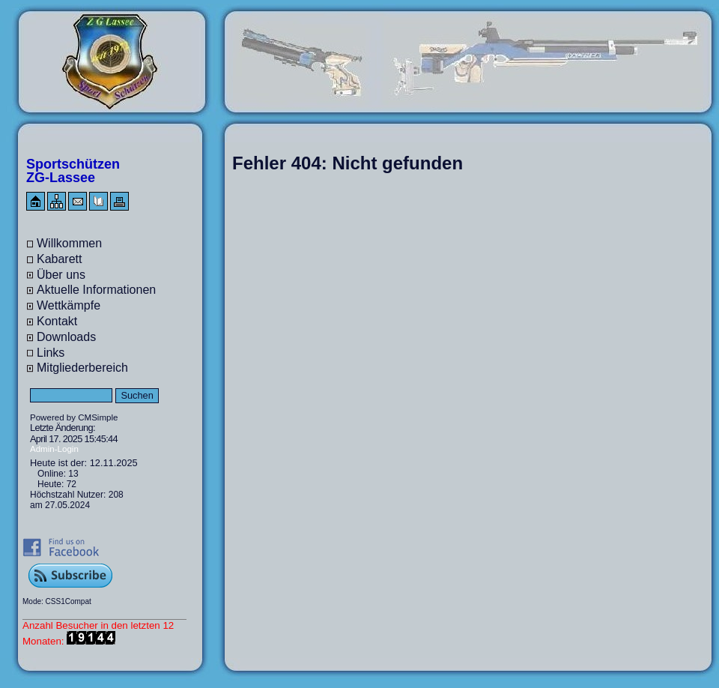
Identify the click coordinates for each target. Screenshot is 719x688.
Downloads (66, 337)
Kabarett (59, 259)
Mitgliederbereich (82, 367)
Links (50, 352)
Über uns (61, 274)
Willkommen (69, 243)
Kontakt (57, 321)
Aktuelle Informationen (96, 289)
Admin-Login (54, 448)
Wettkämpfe (68, 305)
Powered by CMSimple (74, 417)
